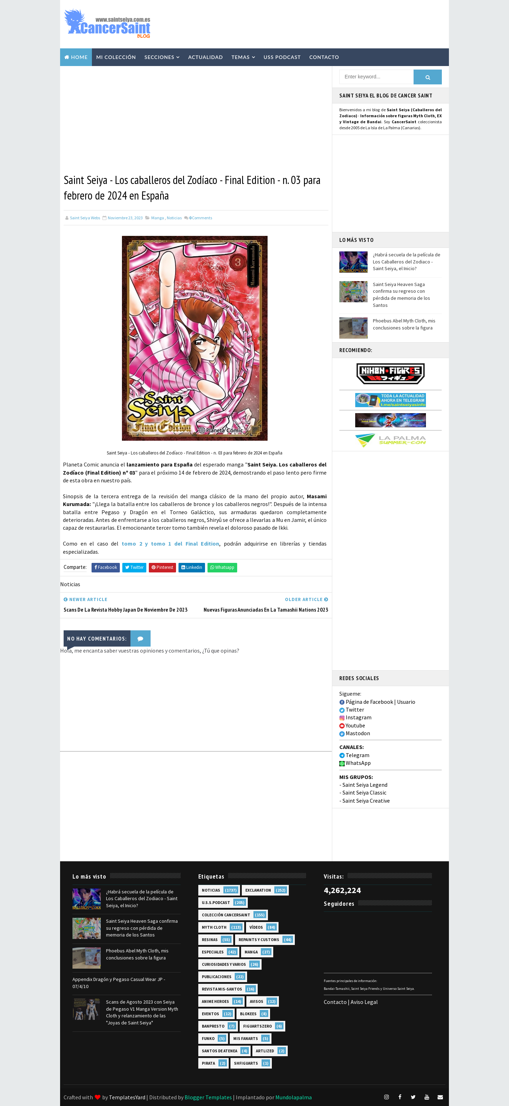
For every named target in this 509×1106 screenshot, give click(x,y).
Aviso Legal (364, 1001)
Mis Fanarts (245, 1038)
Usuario (406, 701)
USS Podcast (282, 57)
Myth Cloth (214, 927)
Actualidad (205, 57)
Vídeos (256, 927)
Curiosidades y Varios (224, 964)
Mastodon (354, 733)
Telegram (354, 755)
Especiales (213, 952)
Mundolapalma (293, 1097)
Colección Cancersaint (226, 914)
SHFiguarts (246, 1063)
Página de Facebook (366, 701)
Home (79, 57)
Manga (157, 217)
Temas (241, 57)
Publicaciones (217, 976)
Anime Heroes (215, 1001)
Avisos (256, 1001)
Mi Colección (116, 57)
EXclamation (258, 890)
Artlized (265, 1050)
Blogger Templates (208, 1097)
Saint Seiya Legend (365, 784)
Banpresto (213, 1026)
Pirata (208, 1063)
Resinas (210, 939)
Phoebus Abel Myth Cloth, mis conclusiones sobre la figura (404, 324)
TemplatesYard (127, 1097)
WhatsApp (355, 762)
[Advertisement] (316, 24)
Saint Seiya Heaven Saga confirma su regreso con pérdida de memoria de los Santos (401, 294)
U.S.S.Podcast (216, 902)
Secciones (160, 57)
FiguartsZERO (257, 1026)
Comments (200, 217)
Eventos (210, 1013)
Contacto (324, 57)
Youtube (352, 725)
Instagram (355, 717)
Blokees (248, 1013)
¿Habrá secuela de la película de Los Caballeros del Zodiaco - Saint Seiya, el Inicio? (406, 261)
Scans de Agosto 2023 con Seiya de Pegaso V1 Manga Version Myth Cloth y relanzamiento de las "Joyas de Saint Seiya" (142, 1012)
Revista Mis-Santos (222, 989)
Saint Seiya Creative (366, 800)
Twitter (351, 709)
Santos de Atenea (219, 1050)
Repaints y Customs (259, 939)
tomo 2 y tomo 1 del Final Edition (170, 543)
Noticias (174, 217)
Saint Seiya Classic (364, 792)
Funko (208, 1038)
